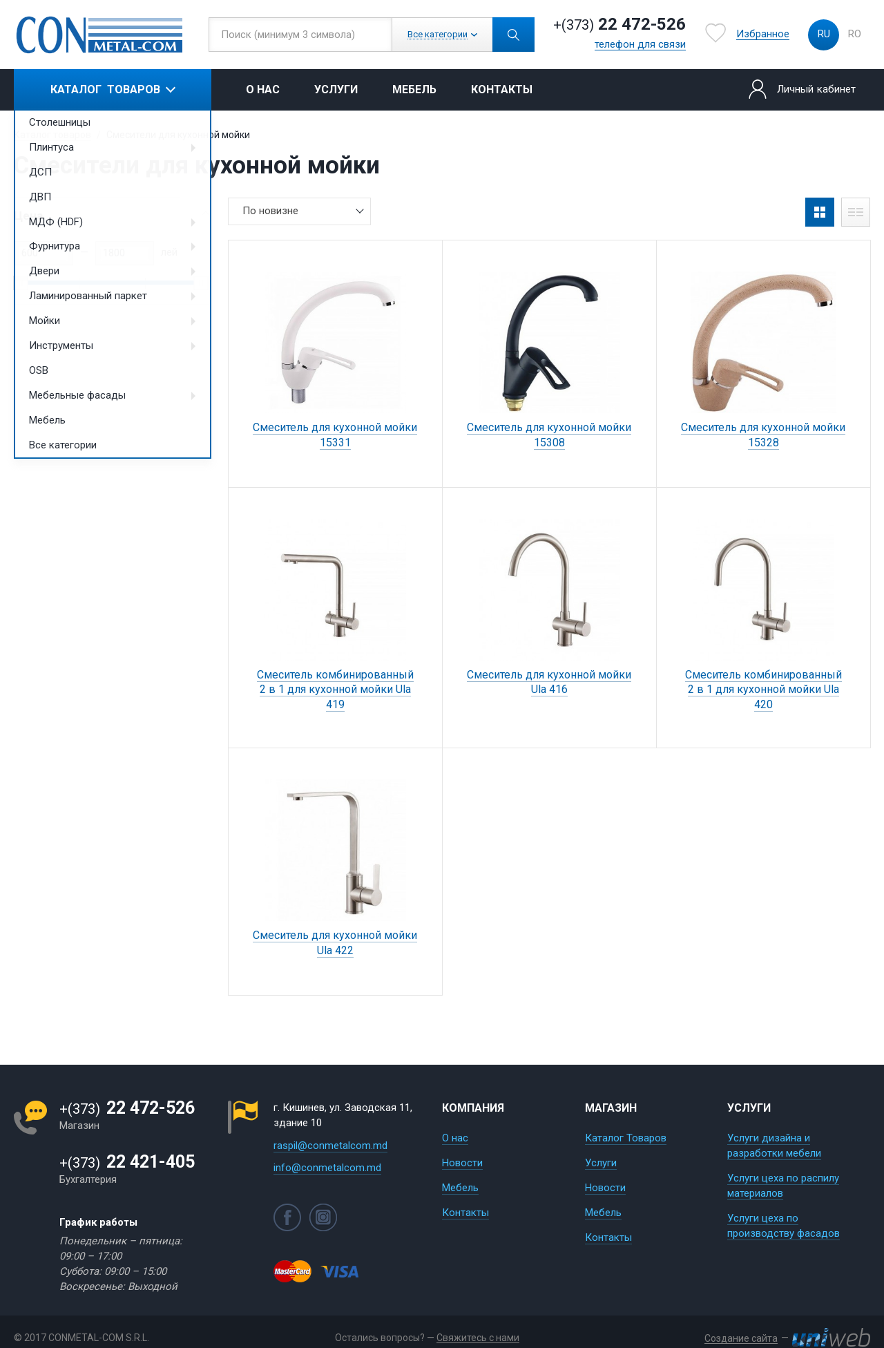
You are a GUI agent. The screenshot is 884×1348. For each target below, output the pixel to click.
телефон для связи (640, 44)
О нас (263, 89)
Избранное (762, 34)
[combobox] (299, 211)
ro (854, 34)
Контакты (501, 89)
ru (824, 34)
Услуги (336, 89)
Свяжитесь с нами (477, 1338)
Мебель (414, 89)
